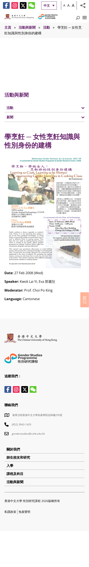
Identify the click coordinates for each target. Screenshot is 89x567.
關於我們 (13, 449)
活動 (46, 27)
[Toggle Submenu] (77, 107)
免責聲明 (24, 512)
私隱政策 (10, 512)
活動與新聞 (27, 27)
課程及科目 (15, 473)
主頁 (7, 27)
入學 (10, 465)
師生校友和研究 (18, 457)
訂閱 (84, 299)
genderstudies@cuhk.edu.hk (28, 433)
